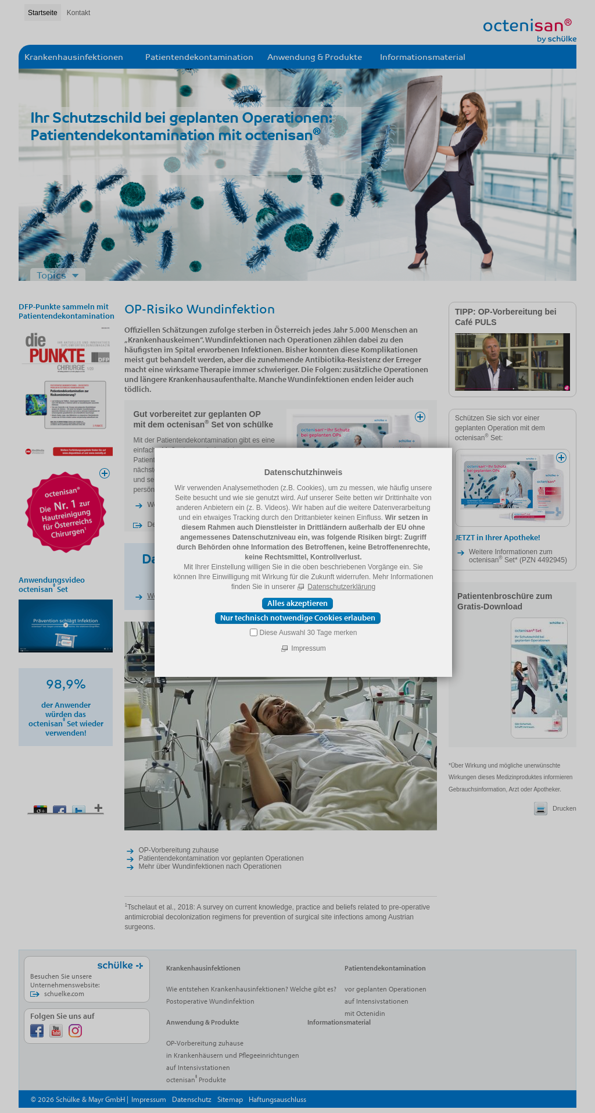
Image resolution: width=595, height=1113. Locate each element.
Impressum (308, 648)
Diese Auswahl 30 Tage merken (308, 633)
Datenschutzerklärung (341, 587)
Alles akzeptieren (297, 603)
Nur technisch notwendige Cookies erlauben (297, 617)
